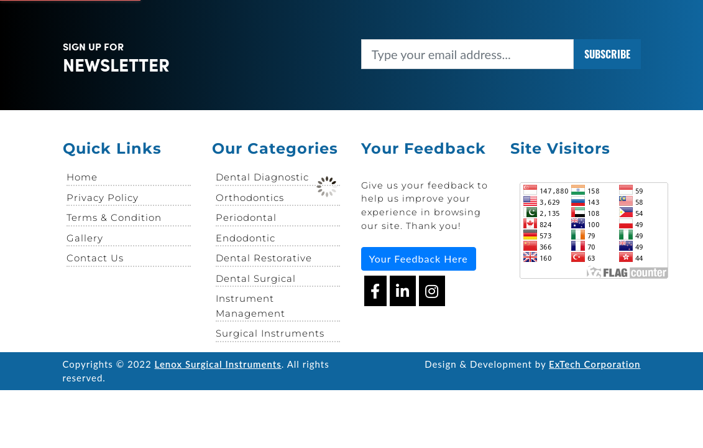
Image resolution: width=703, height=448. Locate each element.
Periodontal (246, 217)
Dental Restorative (264, 258)
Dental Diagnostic (262, 177)
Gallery (85, 238)
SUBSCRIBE (607, 54)
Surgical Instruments (270, 333)
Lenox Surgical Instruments (218, 364)
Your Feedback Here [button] (418, 258)
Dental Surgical (256, 278)
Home (82, 177)
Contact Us (95, 258)
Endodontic (245, 238)
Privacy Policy (103, 197)
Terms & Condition (114, 217)
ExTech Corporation (594, 364)
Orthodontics (250, 197)
